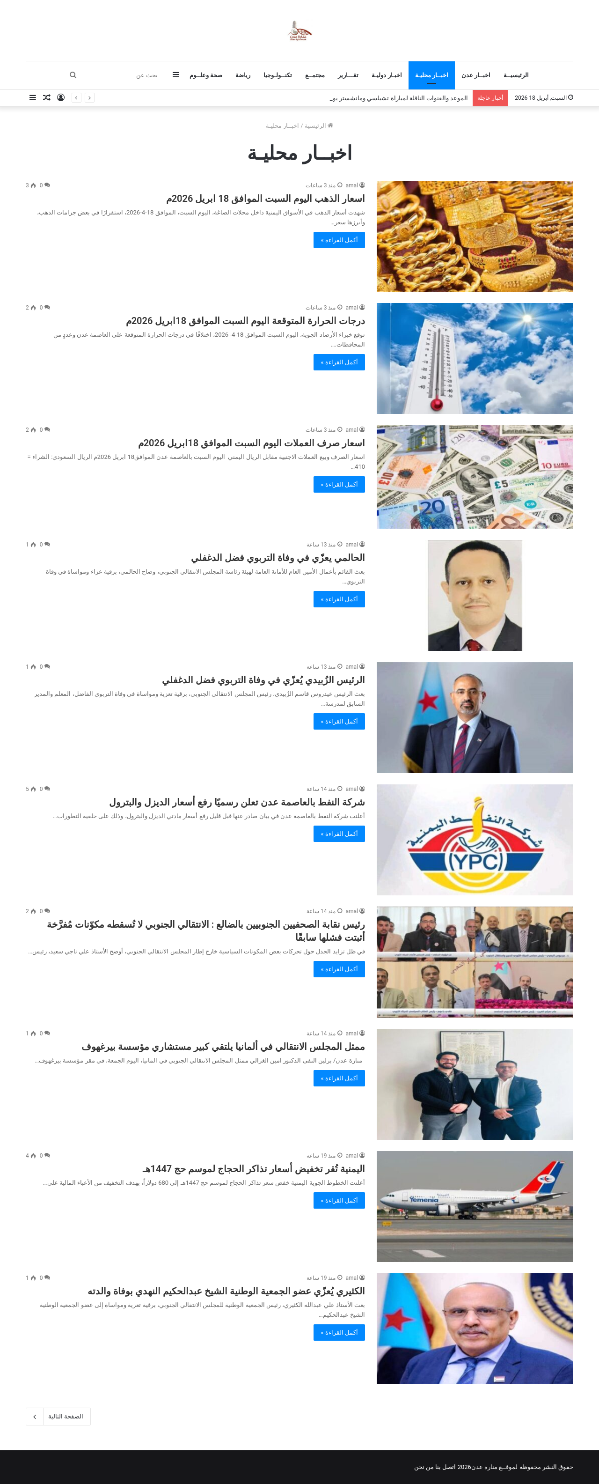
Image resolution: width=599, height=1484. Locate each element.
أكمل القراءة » (339, 240)
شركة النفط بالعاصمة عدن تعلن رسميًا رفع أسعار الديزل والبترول (237, 802)
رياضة (242, 75)
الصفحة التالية (58, 1416)
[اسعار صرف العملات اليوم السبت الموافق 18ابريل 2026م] (475, 477)
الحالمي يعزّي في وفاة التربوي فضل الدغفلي (278, 557)
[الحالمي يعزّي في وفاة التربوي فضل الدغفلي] (475, 595)
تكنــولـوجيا (277, 75)
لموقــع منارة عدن (494, 1466)
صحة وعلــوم (206, 75)
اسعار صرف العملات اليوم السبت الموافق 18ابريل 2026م (251, 443)
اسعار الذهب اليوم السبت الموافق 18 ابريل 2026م (265, 198)
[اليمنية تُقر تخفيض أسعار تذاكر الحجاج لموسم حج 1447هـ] (475, 1206)
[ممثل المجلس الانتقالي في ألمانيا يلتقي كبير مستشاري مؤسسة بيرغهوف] (475, 1084)
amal (352, 185)
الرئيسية (319, 125)
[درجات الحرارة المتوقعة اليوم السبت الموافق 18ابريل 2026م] (475, 358)
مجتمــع (315, 75)
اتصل (449, 1466)
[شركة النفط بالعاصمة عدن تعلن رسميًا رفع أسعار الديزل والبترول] (475, 839)
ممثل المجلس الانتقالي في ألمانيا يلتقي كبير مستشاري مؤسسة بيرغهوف (223, 1046)
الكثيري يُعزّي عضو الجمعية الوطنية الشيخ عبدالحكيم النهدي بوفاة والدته (226, 1291)
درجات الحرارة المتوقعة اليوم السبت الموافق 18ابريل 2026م (245, 320)
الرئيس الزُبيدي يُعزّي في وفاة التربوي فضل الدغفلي (263, 680)
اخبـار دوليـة (387, 75)
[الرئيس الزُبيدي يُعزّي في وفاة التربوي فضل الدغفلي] (475, 717)
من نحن (424, 1466)
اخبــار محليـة (431, 75)
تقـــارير (348, 75)
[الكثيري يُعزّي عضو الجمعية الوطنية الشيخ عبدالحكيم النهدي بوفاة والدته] (475, 1328)
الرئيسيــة (516, 75)
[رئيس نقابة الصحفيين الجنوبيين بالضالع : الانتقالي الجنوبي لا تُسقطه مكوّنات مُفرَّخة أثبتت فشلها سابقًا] (475, 962)
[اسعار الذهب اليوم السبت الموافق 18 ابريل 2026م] (475, 236)
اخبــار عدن (475, 75)
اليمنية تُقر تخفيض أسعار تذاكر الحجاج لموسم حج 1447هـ (254, 1168)
